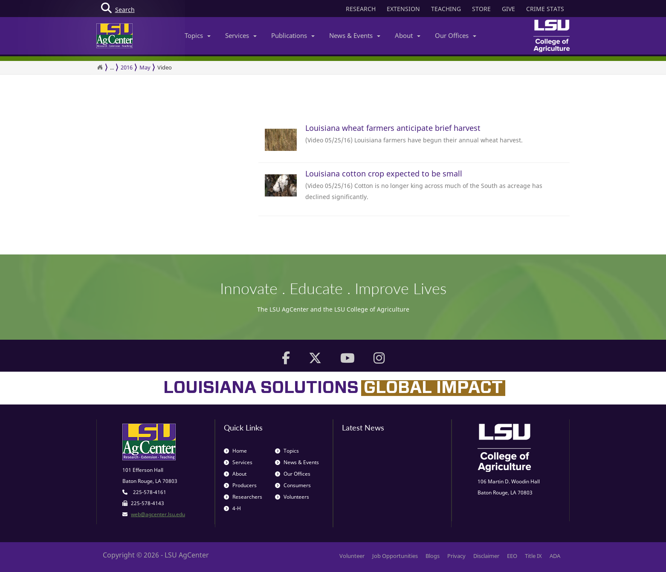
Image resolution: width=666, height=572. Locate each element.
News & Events (354, 35)
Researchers (243, 496)
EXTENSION (403, 9)
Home (235, 450)
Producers (240, 485)
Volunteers (292, 496)
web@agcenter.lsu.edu (158, 514)
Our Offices (455, 35)
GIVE (508, 9)
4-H (232, 508)
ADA (555, 556)
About (407, 35)
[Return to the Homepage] (99, 67)
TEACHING (446, 9)
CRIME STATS (545, 9)
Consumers (293, 485)
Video (164, 67)
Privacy (456, 556)
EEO (512, 556)
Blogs (433, 556)
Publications (293, 35)
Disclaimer (486, 556)
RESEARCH (361, 9)
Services (241, 35)
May (145, 67)
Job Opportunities (395, 556)
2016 (127, 67)
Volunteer (352, 556)
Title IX (533, 556)
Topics (198, 35)
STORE (481, 9)
